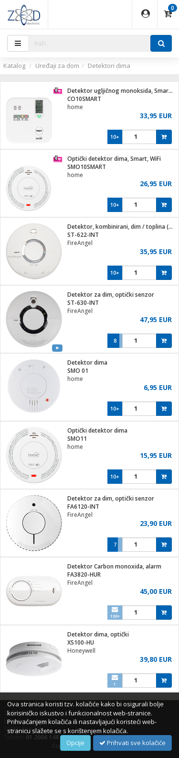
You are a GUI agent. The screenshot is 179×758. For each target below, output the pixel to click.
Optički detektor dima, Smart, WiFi (114, 159)
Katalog (14, 65)
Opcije (75, 742)
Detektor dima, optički (98, 634)
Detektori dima (109, 65)
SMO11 (77, 439)
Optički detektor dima (97, 430)
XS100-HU (80, 642)
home (75, 107)
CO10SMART (84, 99)
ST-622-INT (83, 235)
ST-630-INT (83, 303)
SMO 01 (77, 371)
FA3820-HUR (84, 574)
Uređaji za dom (57, 65)
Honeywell (81, 651)
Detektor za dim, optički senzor (110, 294)
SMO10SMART (86, 167)
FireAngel (80, 243)
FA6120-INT (83, 506)
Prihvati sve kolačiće (132, 742)
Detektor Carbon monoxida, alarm (114, 566)
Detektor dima (87, 362)
